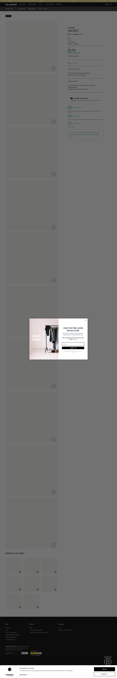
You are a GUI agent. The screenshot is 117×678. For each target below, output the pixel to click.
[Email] (73, 344)
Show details (23, 674)
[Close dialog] (85, 320)
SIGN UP (73, 348)
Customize (104, 674)
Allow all (104, 669)
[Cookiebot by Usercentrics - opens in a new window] (9, 675)
